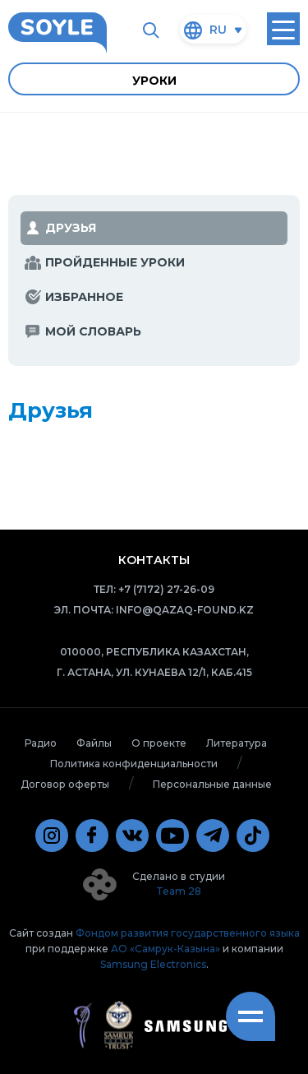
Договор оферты (65, 784)
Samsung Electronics (153, 964)
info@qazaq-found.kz (185, 610)
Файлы (94, 743)
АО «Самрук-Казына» (165, 948)
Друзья (70, 227)
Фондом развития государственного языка (188, 933)
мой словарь (93, 331)
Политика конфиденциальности (134, 763)
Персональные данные (212, 784)
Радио (41, 743)
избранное (84, 296)
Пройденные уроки (115, 262)
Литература (236, 743)
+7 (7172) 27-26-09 (166, 589)
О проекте (158, 743)
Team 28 (178, 891)
